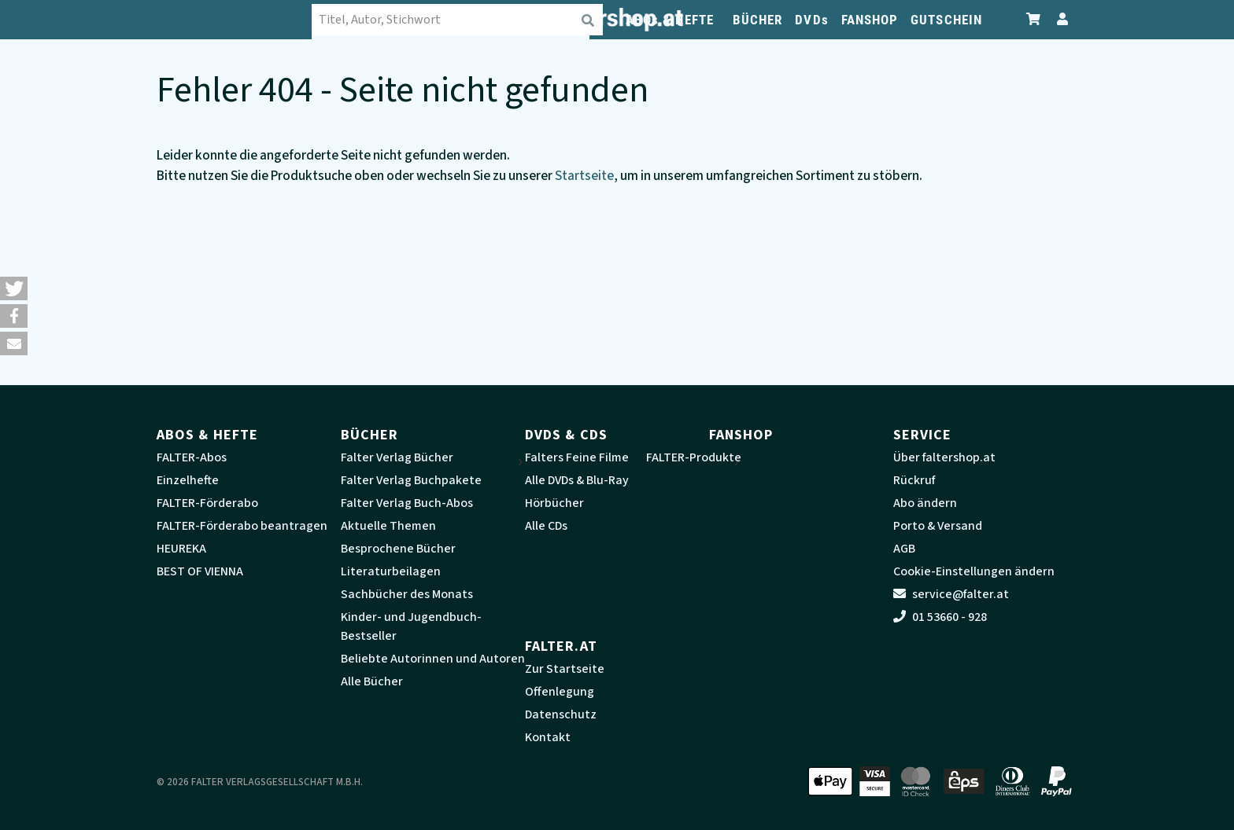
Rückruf (914, 480)
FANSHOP (870, 20)
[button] (14, 288)
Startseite (584, 175)
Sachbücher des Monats (407, 594)
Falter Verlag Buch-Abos (407, 503)
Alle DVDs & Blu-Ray (577, 480)
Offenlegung (559, 691)
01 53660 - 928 (940, 617)
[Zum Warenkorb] (1034, 19)
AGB (904, 548)
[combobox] (459, 19)
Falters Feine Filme (577, 457)
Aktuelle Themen (388, 525)
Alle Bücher (372, 681)
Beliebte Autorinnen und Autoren (433, 658)
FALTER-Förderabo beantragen (242, 525)
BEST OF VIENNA (200, 571)
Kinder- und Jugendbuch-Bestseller (411, 626)
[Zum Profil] (1059, 19)
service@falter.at (951, 594)
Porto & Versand (937, 525)
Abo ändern (925, 503)
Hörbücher (554, 503)
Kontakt (548, 737)
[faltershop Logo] (235, 19)
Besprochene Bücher (398, 548)
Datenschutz (561, 714)
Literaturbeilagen (391, 571)
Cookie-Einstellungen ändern (974, 571)
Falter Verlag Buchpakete (411, 480)
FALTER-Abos (192, 457)
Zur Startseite (564, 669)
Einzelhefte (188, 480)
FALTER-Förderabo (207, 503)
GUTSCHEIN (946, 20)
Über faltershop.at (944, 457)
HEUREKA (181, 548)
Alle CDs (546, 525)
